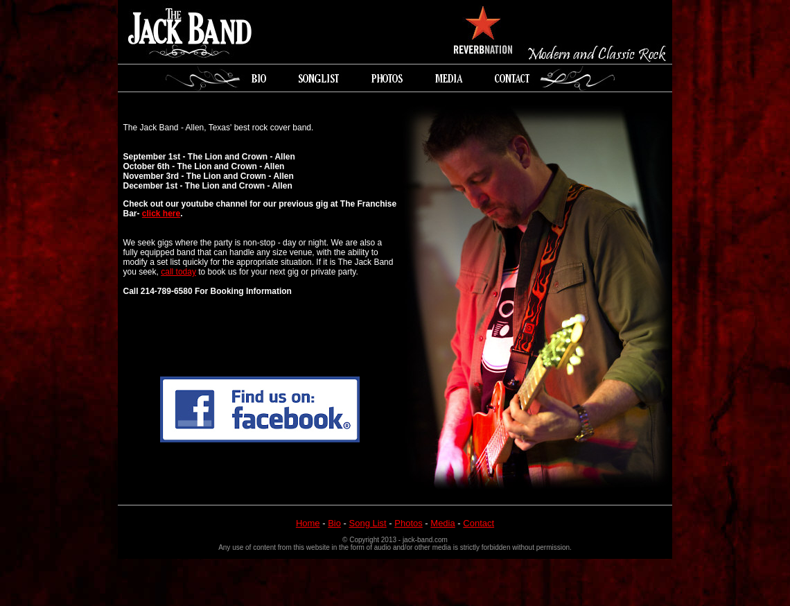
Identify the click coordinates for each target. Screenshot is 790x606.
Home (308, 523)
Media (442, 523)
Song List (368, 523)
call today (178, 272)
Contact (478, 523)
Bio (334, 523)
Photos (408, 523)
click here (161, 213)
